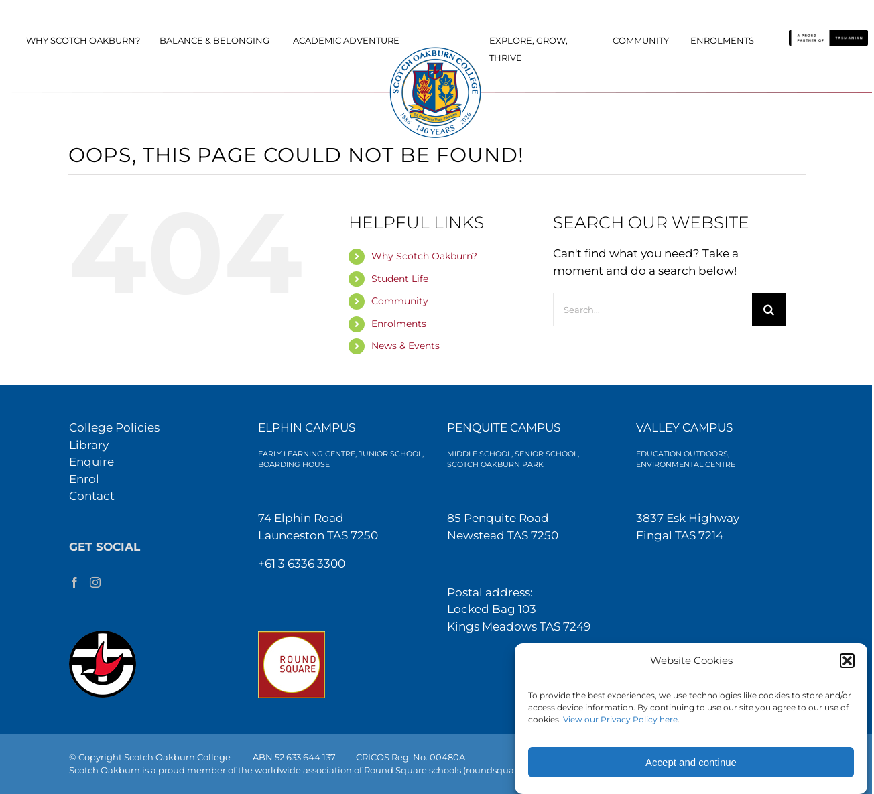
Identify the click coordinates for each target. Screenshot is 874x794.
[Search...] (652, 309)
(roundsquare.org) (502, 770)
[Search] (769, 309)
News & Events (405, 346)
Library (89, 445)
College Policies (114, 427)
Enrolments (398, 324)
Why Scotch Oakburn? (424, 256)
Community (399, 301)
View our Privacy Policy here (620, 719)
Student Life (399, 279)
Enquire (91, 461)
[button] (847, 660)
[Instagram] (95, 582)
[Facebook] (74, 582)
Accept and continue (691, 762)
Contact (92, 496)
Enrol (84, 479)
